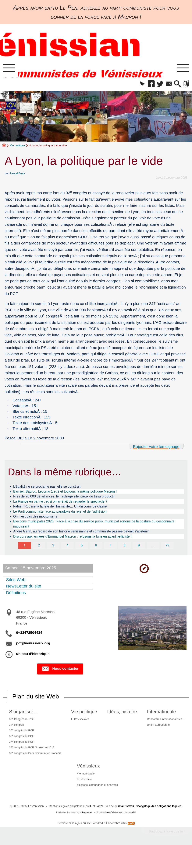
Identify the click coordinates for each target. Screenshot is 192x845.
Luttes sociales (80, 719)
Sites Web (15, 579)
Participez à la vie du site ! (166, 831)
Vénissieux (88, 765)
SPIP (133, 812)
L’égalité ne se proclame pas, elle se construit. (47, 486)
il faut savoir (126, 806)
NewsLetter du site (23, 586)
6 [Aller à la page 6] (96, 545)
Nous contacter (60, 668)
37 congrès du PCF (21, 741)
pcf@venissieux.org (33, 643)
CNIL (89, 806)
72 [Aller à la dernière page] (167, 545)
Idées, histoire (122, 711)
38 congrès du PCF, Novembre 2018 (31, 747)
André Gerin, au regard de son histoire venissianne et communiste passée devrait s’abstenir (81, 531)
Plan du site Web (35, 696)
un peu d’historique (32, 654)
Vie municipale (85, 773)
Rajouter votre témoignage (156, 446)
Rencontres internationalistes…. (166, 719)
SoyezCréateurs (112, 812)
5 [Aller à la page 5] (82, 545)
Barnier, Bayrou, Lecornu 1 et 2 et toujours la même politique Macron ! (65, 491)
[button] (142, 84)
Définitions (16, 592)
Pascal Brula (17, 173)
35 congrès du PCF (21, 730)
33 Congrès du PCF (21, 719)
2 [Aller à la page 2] (39, 545)
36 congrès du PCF (21, 736)
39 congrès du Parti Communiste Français (35, 753)
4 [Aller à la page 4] (67, 545)
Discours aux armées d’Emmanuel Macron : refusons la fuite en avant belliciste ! (72, 536)
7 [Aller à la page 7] (110, 545)
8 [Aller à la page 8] (125, 545)
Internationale (161, 711)
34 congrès (16, 724)
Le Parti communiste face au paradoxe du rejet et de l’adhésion (60, 511)
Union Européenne (158, 724)
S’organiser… (23, 711)
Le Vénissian (84, 779)
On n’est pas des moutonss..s (35, 516)
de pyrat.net (87, 812)
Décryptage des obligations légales (158, 806)
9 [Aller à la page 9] (139, 545)
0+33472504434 (29, 633)
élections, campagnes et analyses (97, 784)
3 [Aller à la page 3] (53, 545)
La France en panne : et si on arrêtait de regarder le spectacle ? (60, 501)
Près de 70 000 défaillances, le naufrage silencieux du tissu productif (64, 496)
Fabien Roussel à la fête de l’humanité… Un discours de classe (60, 506)
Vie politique (17, 145)
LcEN (99, 806)
